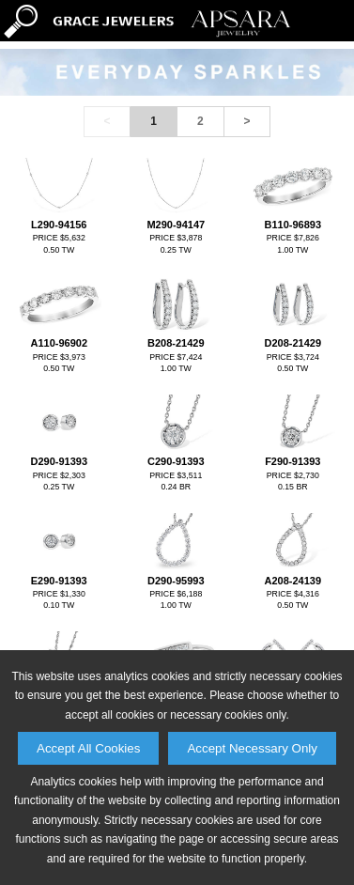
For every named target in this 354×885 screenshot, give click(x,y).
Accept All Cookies (88, 748)
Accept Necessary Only (252, 748)
